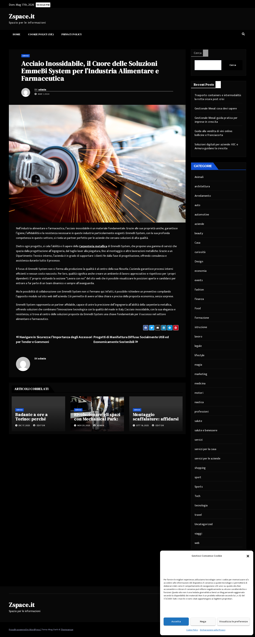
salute (198, 421)
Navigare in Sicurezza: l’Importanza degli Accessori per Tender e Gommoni (54, 339)
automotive (202, 214)
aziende (199, 224)
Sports (199, 486)
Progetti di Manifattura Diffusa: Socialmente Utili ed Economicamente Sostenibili (131, 339)
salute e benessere (206, 430)
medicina (200, 383)
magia (198, 364)
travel (198, 515)
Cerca (198, 53)
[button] (248, 556)
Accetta (176, 621)
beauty (199, 233)
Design (199, 261)
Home (16, 34)
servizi (25, 55)
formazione (202, 317)
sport (198, 477)
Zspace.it (22, 16)
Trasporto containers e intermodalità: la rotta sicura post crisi (218, 97)
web (197, 543)
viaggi (198, 533)
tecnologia (201, 505)
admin (42, 89)
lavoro (198, 336)
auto (197, 205)
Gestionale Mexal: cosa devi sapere (216, 108)
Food (198, 308)
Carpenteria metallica (93, 246)
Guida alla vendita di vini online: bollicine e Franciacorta (214, 133)
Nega (203, 621)
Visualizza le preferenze (233, 621)
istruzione (201, 327)
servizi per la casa (205, 449)
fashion (199, 289)
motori (199, 393)
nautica (199, 402)
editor (39, 425)
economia (201, 271)
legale (198, 346)
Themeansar (67, 630)
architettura (202, 186)
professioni (202, 411)
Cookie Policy (192, 630)
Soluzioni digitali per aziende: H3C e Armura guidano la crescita (216, 146)
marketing (201, 374)
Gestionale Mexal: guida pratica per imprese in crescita (216, 120)
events (199, 280)
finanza (199, 299)
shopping (200, 468)
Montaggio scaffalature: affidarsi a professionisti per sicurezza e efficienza (155, 421)
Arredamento (203, 196)
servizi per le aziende (207, 458)
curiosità (200, 252)
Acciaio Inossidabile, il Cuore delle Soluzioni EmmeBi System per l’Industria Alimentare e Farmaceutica (90, 71)
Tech (197, 496)
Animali (199, 177)
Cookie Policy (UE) (41, 34)
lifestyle (200, 355)
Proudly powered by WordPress (25, 630)
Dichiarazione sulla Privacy (212, 630)
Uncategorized (204, 524)
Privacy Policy (71, 34)
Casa (197, 242)
